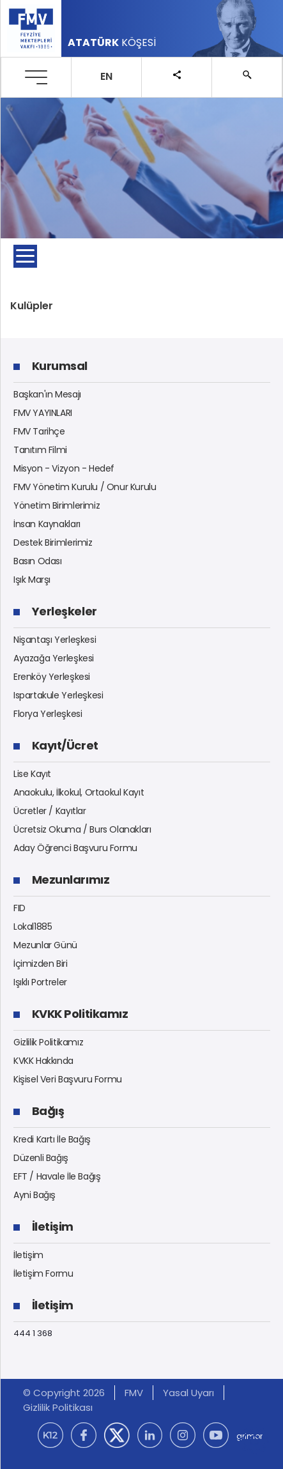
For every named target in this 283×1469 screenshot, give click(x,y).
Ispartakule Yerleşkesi (58, 695)
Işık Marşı (31, 579)
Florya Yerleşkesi (47, 713)
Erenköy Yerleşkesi (51, 676)
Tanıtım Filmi (40, 449)
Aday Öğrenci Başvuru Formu (75, 848)
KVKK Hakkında (43, 1060)
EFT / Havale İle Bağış (56, 1176)
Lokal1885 (32, 926)
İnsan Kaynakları (46, 524)
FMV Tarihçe (39, 431)
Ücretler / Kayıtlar (49, 810)
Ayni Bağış (34, 1194)
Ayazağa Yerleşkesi (53, 658)
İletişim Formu (43, 1273)
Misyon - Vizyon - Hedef (63, 468)
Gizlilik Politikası (58, 1407)
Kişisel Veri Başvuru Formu (67, 1079)
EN (106, 76)
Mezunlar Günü (45, 945)
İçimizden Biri (40, 963)
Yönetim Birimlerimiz (56, 505)
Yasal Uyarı (188, 1392)
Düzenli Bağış (40, 1157)
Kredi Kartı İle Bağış (52, 1139)
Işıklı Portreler (40, 982)
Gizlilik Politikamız (48, 1042)
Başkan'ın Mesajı (47, 394)
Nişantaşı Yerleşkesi (54, 639)
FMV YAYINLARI (42, 412)
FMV (134, 1392)
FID (19, 908)
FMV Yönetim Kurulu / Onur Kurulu (85, 487)
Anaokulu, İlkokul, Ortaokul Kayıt (78, 792)
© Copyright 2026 (64, 1392)
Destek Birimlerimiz (53, 542)
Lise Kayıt (32, 773)
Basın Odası (37, 561)
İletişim (28, 1255)
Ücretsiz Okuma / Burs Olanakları (82, 829)
